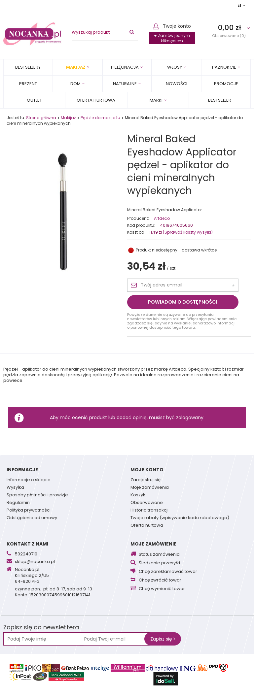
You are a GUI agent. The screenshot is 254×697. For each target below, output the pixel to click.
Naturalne (125, 84)
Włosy (174, 67)
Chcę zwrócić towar (160, 580)
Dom (75, 84)
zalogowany (189, 417)
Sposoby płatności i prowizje (37, 495)
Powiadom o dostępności (182, 302)
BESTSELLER (219, 100)
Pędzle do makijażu (100, 117)
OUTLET (34, 100)
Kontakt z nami (27, 544)
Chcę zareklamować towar (168, 572)
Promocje (226, 84)
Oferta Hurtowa (96, 100)
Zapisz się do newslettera (41, 627)
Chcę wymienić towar (162, 589)
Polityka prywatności (29, 510)
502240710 (26, 554)
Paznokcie (224, 67)
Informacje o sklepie (29, 480)
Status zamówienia (159, 554)
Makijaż (75, 67)
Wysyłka (15, 487)
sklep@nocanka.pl (35, 562)
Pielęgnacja (125, 67)
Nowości (176, 84)
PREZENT (28, 84)
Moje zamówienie (153, 544)
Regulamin (18, 503)
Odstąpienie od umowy (32, 518)
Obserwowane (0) (229, 35)
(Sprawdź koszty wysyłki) (187, 232)
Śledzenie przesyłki (159, 563)
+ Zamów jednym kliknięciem (172, 38)
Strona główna (41, 117)
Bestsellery (28, 67)
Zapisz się (162, 639)
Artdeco (162, 218)
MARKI (156, 100)
